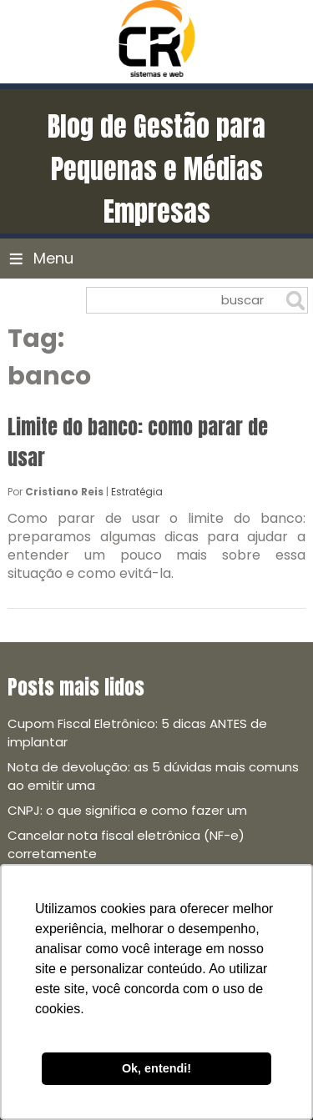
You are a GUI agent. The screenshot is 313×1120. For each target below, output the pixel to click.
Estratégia (137, 492)
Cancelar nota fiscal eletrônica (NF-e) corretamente (126, 844)
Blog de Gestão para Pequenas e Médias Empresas (156, 169)
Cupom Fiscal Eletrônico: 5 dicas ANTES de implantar (137, 733)
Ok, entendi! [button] (156, 1068)
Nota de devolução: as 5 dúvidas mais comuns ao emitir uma (153, 776)
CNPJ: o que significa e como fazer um (127, 810)
